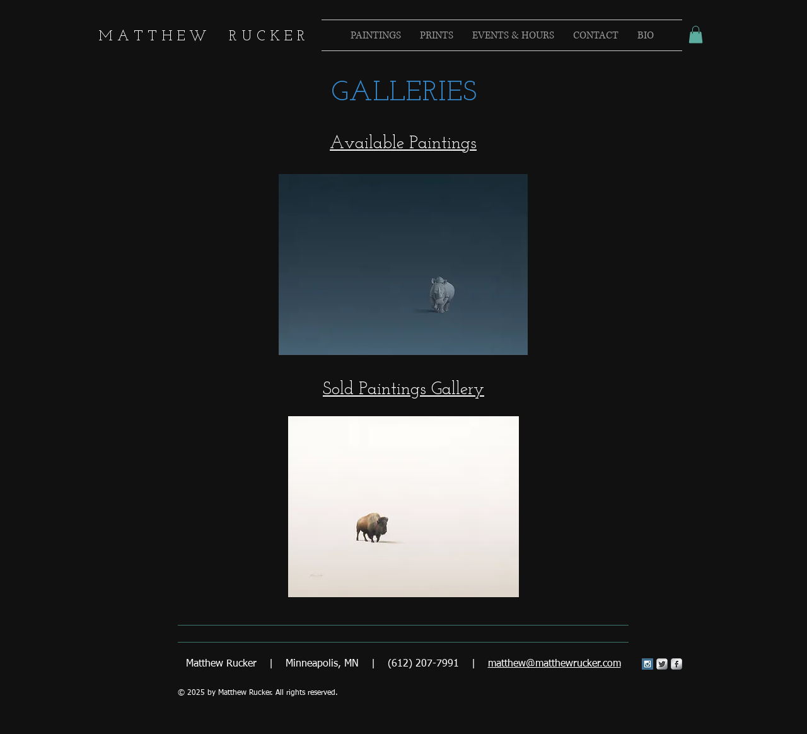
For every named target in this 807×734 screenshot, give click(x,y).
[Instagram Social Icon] (647, 664)
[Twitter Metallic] (662, 664)
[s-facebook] (676, 664)
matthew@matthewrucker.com (554, 664)
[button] (695, 34)
